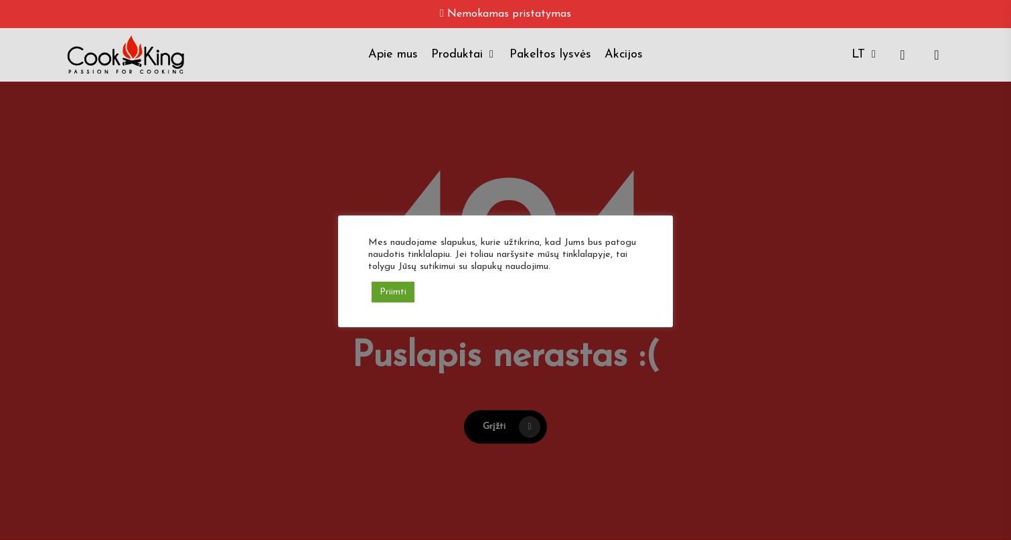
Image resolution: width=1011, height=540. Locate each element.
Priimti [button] (393, 292)
